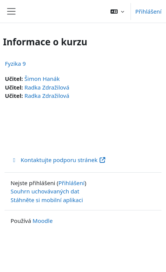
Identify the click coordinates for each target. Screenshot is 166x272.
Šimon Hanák (42, 78)
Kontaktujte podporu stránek (58, 160)
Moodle (42, 220)
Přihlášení (148, 11)
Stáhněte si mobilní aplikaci (47, 200)
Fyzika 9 (15, 63)
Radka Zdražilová (47, 87)
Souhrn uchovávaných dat (45, 191)
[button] (117, 11)
